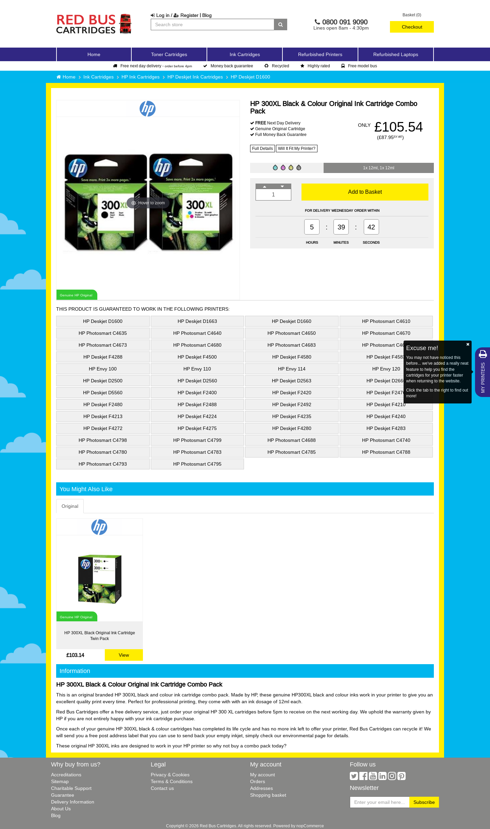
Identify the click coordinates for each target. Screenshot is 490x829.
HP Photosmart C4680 (197, 345)
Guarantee (62, 795)
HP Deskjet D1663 (197, 321)
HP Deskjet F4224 (197, 416)
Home (93, 54)
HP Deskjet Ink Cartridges (195, 77)
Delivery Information (72, 802)
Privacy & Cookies (170, 774)
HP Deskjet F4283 (386, 428)
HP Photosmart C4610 (386, 321)
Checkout (412, 27)
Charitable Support (71, 788)
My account (262, 774)
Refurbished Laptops (395, 54)
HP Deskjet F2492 (291, 404)
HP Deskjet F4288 (102, 357)
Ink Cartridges (98, 77)
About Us (61, 808)
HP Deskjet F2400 (197, 392)
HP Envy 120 (386, 369)
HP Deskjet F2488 (197, 404)
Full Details (262, 148)
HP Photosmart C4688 (291, 440)
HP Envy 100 (103, 369)
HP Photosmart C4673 (103, 345)
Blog (207, 15)
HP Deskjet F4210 (386, 404)
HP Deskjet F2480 (102, 404)
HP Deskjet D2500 (102, 380)
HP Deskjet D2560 (197, 380)
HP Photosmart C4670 (386, 333)
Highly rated (315, 65)
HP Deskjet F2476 (386, 392)
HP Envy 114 (292, 369)
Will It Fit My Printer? (296, 148)
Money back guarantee (228, 65)
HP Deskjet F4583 (386, 357)
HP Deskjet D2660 (386, 380)
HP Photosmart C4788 (386, 452)
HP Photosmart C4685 (386, 345)
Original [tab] (70, 506)
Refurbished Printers (320, 54)
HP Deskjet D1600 (250, 77)
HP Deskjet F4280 (291, 428)
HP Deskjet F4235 (291, 416)
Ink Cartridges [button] (245, 54)
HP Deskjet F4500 (197, 357)
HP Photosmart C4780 (103, 452)
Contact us (162, 788)
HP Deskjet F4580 (291, 357)
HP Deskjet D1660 (291, 321)
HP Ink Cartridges (140, 77)
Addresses (261, 788)
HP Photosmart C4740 (386, 440)
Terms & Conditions (172, 781)
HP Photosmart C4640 (197, 333)
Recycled (276, 65)
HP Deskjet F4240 (386, 416)
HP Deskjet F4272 (102, 428)
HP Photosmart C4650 (291, 333)
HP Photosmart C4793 (103, 464)
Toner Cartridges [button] (169, 54)
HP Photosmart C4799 (197, 440)
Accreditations (66, 774)
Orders (257, 781)
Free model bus (359, 65)
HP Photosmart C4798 (103, 440)
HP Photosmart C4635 (103, 333)
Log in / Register (174, 15)
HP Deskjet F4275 (197, 428)
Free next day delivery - (152, 65)
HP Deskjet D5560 (102, 392)
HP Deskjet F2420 (291, 392)
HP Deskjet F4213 (102, 416)
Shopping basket (268, 795)
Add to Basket (365, 192)
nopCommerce (310, 825)
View (124, 655)
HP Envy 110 (197, 369)
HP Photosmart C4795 (197, 464)
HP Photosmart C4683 (291, 345)
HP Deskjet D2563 (291, 380)
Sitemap (60, 781)
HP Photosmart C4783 (197, 452)
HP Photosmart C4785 (291, 452)
